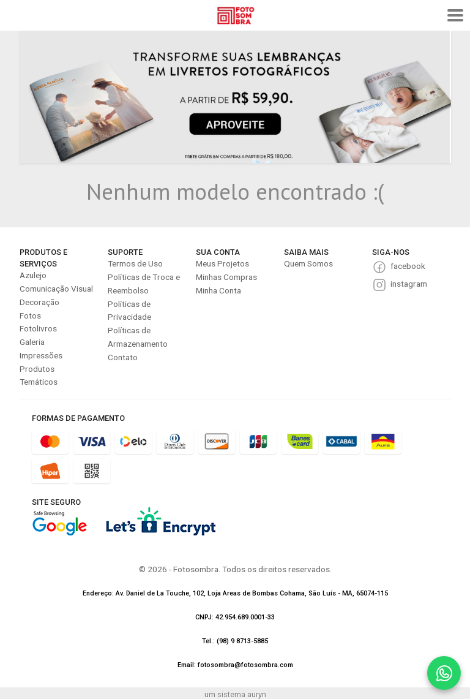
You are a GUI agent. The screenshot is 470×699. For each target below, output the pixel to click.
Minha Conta (218, 290)
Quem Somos (308, 263)
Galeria (32, 342)
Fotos (30, 315)
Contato (123, 357)
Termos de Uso (135, 263)
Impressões (41, 355)
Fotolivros (38, 328)
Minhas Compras (226, 277)
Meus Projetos (222, 263)
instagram (408, 284)
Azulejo (33, 275)
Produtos (37, 369)
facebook (407, 266)
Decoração (39, 302)
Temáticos (39, 382)
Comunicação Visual (56, 288)
